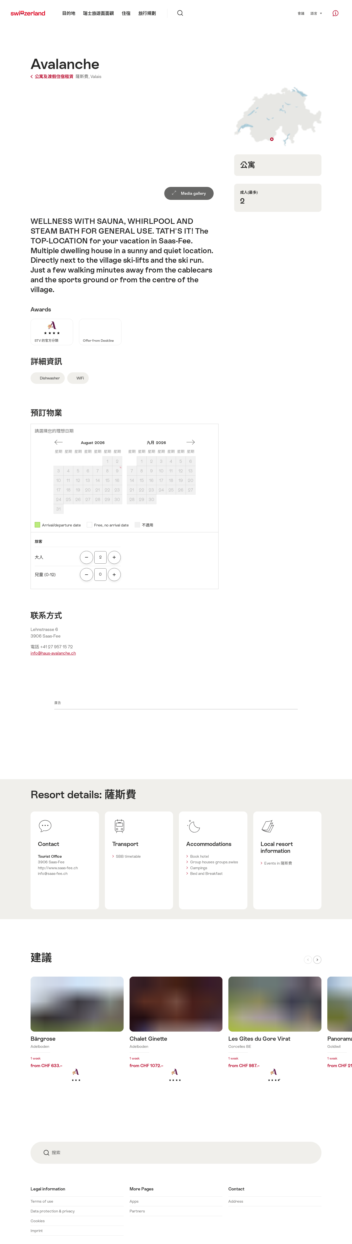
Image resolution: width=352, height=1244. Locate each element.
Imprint (37, 1231)
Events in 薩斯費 (278, 863)
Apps (134, 1201)
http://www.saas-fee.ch (58, 868)
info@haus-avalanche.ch (53, 653)
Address (235, 1201)
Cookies (38, 1221)
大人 (39, 557)
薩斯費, (82, 76)
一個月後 (191, 442)
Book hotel (199, 856)
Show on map (277, 117)
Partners (137, 1211)
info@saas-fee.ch (52, 873)
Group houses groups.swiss (214, 862)
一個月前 (59, 442)
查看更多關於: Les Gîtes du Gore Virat (274, 1037)
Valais (95, 76)
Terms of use (42, 1201)
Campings (198, 868)
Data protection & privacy (53, 1211)
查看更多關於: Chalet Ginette (176, 1037)
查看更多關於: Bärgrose (77, 1037)
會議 (301, 13)
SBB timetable (128, 856)
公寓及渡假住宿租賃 (52, 76)
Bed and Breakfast (206, 873)
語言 (316, 13)
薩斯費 (120, 794)
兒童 (45, 574)
